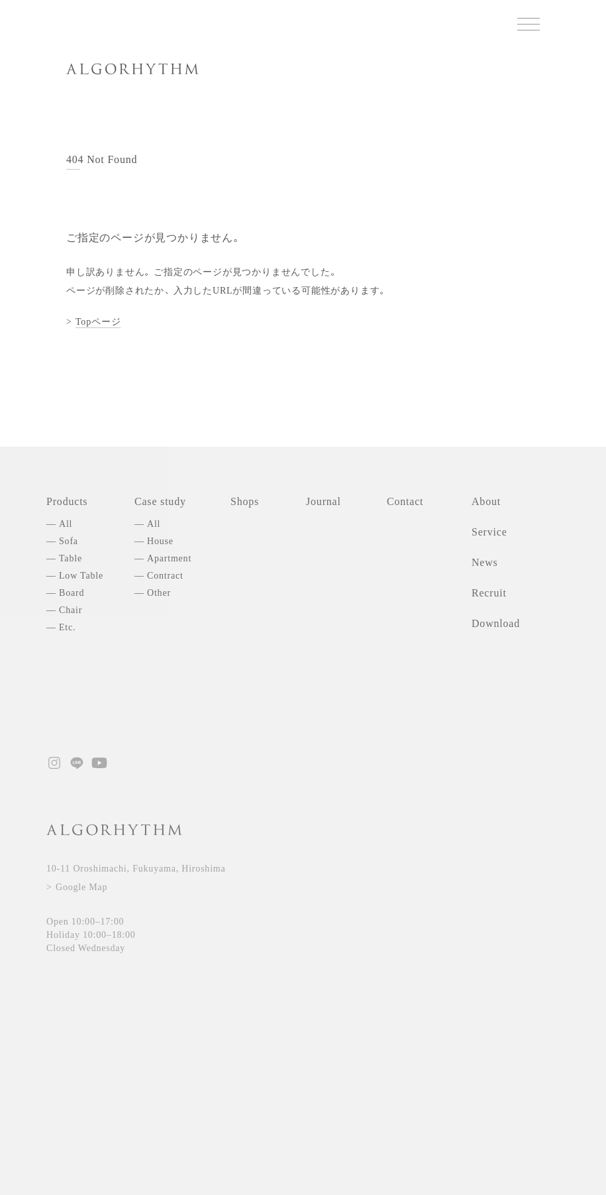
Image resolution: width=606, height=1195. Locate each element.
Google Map (81, 887)
